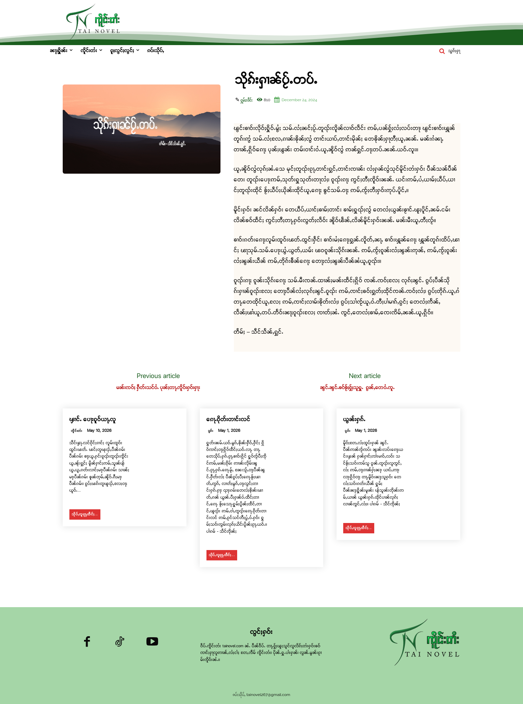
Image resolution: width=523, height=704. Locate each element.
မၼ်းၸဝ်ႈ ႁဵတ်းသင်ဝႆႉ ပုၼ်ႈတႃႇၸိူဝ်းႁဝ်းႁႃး (158, 387)
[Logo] (426, 643)
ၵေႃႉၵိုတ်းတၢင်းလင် (228, 419)
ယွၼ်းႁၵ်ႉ (354, 419)
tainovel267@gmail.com (268, 694)
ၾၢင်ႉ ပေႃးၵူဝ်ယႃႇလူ (92, 419)
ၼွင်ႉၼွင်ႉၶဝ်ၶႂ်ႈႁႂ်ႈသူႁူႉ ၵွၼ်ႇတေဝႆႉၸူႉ (365, 387)
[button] (448, 51)
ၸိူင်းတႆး (76, 431)
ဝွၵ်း (210, 431)
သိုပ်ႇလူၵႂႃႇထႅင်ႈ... (85, 514)
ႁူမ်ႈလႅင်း (246, 100)
